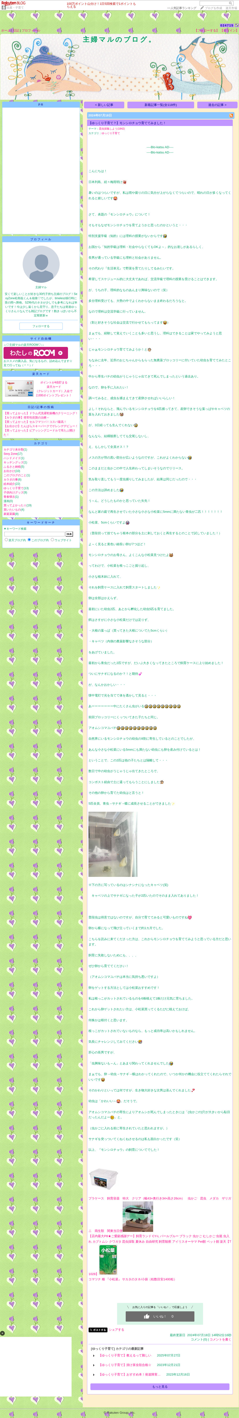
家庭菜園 (9, 514)
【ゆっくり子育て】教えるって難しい (125, 1355)
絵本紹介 (9, 484)
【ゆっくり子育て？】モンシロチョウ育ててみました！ (127, 123)
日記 (16, 30)
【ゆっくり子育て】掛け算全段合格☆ (125, 1365)
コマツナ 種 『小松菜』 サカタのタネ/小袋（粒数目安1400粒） (132, 1279)
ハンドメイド (12, 458)
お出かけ (9, 471)
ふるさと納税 (12, 466)
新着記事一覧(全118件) (161, 105)
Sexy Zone (10, 453)
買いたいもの (12, 509)
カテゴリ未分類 (14, 449)
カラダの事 (11, 479)
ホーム (5, 30)
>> (181, 8)
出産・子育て (15, 7)
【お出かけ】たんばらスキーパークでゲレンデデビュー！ (41, 426)
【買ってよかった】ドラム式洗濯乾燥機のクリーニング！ (41, 413)
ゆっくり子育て (14, 488)
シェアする (116, 1329)
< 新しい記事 (104, 105)
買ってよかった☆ (15, 505)
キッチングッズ (14, 462)
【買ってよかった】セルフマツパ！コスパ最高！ (35, 422)
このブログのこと (15, 475)
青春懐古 (9, 496)
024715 (227, 25)
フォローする (41, 326)
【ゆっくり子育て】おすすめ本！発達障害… (130, 1374)
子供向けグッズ (14, 492)
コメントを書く (220, 1339)
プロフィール (31, 30)
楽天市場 (231, 8)
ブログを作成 (213, 8)
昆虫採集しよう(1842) (112, 128)
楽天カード (41, 374)
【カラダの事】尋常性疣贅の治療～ (26, 417)
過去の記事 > (217, 105)
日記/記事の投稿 (41, 407)
